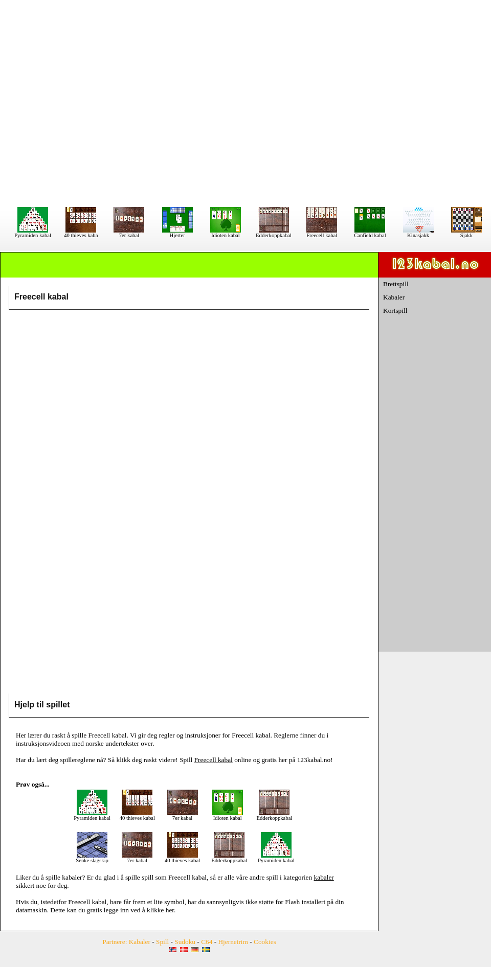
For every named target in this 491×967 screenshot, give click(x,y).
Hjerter (177, 233)
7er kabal (129, 233)
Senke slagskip (92, 858)
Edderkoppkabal (274, 233)
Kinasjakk (418, 233)
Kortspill (395, 310)
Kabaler (394, 297)
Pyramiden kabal (32, 233)
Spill (162, 942)
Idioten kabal (225, 233)
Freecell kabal (321, 233)
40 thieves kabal (137, 816)
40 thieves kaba (81, 233)
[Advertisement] (246, 103)
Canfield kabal (370, 233)
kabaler (72, 877)
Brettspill (396, 284)
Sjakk (466, 233)
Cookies (265, 942)
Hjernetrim (233, 942)
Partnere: (114, 942)
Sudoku (184, 942)
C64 (206, 942)
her (170, 910)
